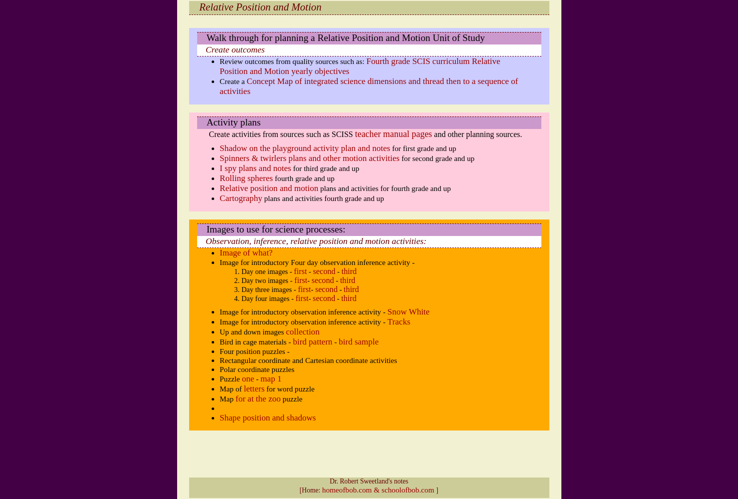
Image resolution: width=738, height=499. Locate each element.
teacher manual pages (393, 134)
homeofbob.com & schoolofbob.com (379, 490)
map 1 (271, 379)
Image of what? (246, 253)
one (248, 379)
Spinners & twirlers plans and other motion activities (310, 158)
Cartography (241, 198)
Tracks (398, 321)
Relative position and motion (269, 188)
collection (303, 331)
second (324, 271)
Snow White (408, 311)
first (300, 271)
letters (254, 389)
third (349, 271)
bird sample (359, 341)
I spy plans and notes (255, 168)
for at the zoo (258, 399)
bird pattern (312, 341)
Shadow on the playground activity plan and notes (305, 148)
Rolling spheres (246, 178)
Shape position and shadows (268, 417)
